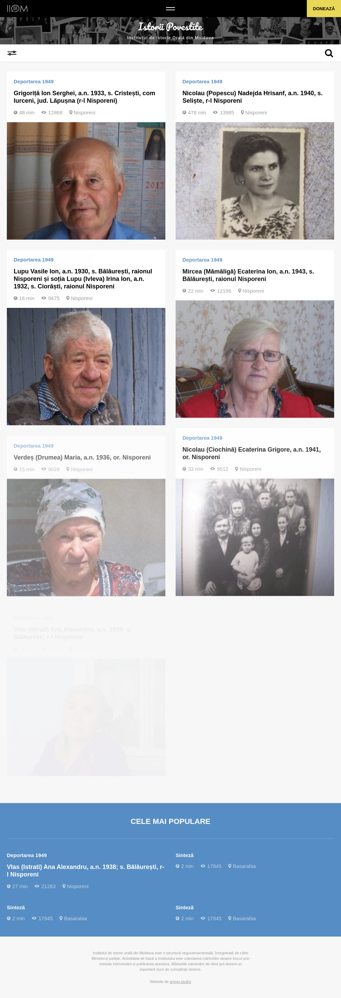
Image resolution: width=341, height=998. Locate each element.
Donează (324, 8)
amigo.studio (180, 982)
